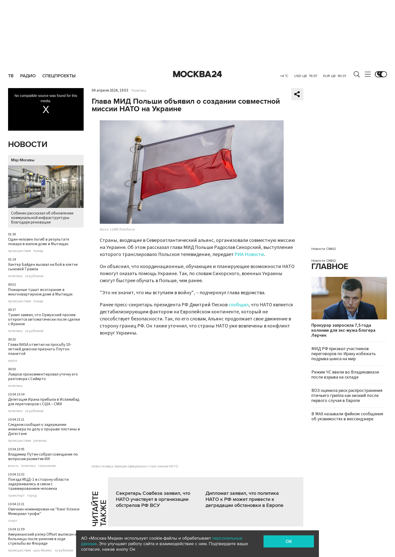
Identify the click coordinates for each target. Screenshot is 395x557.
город (32, 495)
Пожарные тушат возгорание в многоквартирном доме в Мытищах (40, 292)
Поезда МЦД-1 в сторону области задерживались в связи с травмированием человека (38, 484)
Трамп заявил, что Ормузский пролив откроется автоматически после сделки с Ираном (44, 319)
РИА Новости (249, 254)
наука (12, 360)
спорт (12, 521)
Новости (27, 145)
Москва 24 (197, 74)
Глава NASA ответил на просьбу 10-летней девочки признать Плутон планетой (40, 349)
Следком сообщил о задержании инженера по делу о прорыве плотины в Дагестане (44, 429)
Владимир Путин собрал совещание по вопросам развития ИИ (43, 457)
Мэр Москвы (23, 160)
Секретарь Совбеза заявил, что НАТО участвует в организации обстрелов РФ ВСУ (153, 499)
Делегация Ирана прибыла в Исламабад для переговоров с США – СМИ (43, 402)
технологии (47, 466)
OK (289, 541)
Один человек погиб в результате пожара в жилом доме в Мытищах (38, 242)
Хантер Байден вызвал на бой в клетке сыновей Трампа (43, 267)
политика (15, 276)
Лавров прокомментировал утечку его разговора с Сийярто (43, 377)
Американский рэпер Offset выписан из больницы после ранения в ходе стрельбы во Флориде (43, 539)
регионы (40, 440)
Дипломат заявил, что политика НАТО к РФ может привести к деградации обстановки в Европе (244, 499)
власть (13, 466)
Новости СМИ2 (323, 249)
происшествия (19, 251)
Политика (138, 90)
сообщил (238, 304)
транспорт (16, 495)
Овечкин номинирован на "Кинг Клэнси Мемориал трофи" (43, 511)
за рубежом (34, 276)
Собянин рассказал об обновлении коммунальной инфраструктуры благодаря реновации (46, 195)
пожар (38, 251)
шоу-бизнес (43, 550)
